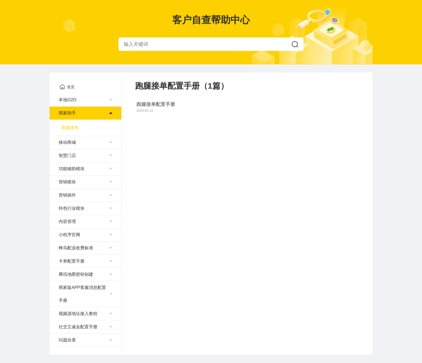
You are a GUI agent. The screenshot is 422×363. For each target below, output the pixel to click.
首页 (67, 86)
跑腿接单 (70, 127)
